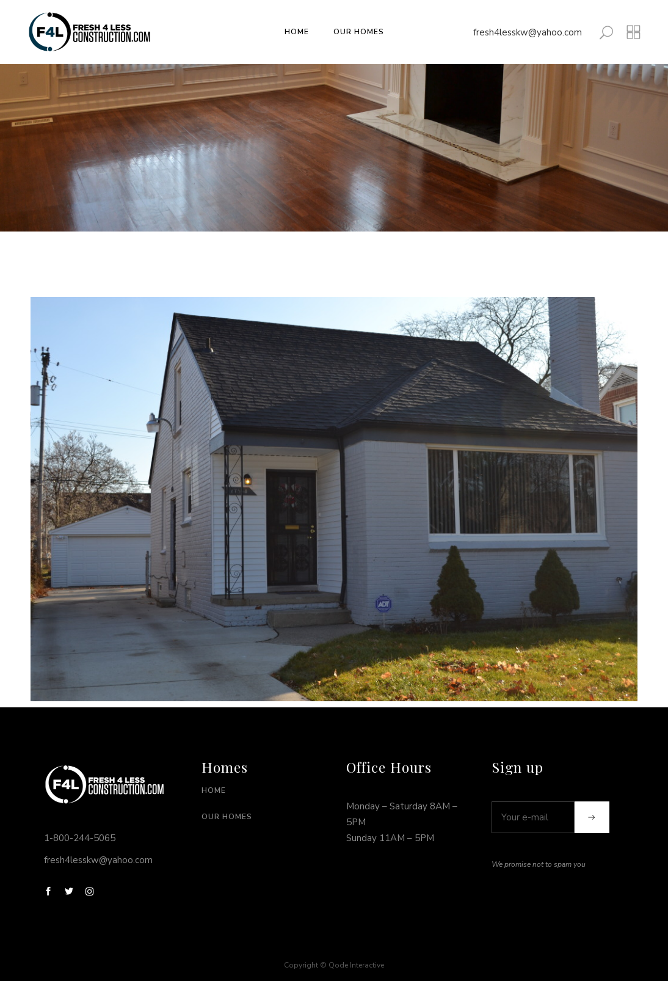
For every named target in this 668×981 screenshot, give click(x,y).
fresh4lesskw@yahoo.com (527, 32)
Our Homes (226, 817)
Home (213, 790)
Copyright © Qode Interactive (334, 965)
